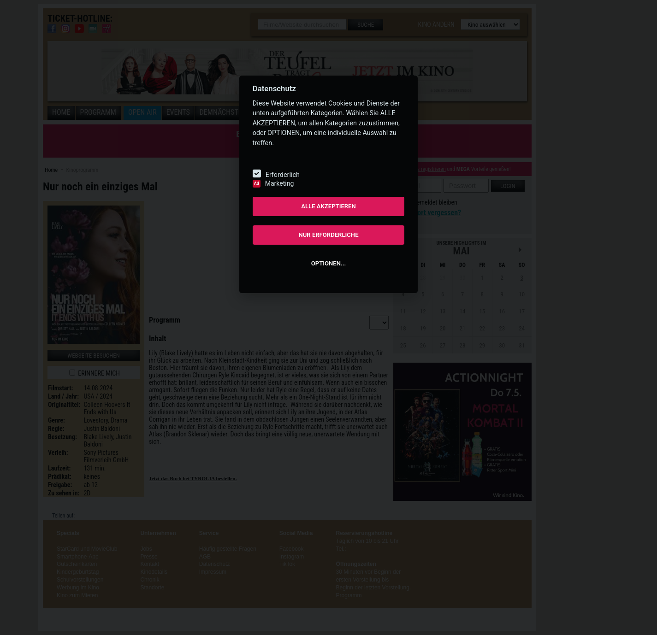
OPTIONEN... (328, 263)
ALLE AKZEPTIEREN (328, 206)
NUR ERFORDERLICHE (328, 234)
